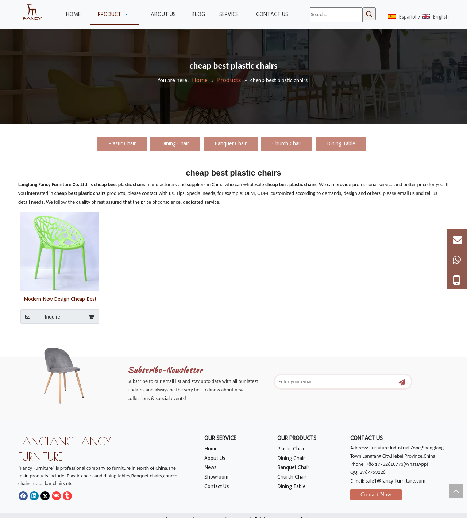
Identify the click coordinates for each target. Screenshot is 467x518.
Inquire (40, 316)
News (210, 467)
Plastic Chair (122, 143)
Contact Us (216, 486)
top (456, 491)
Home (210, 449)
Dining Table (341, 143)
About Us (214, 458)
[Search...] (336, 14)
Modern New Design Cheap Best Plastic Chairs (60, 299)
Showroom (216, 477)
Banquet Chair (231, 143)
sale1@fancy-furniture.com (395, 481)
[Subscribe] (402, 381)
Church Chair (286, 143)
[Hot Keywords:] (369, 13)
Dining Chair (175, 143)
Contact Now (375, 494)
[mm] (69, 373)
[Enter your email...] (335, 381)
